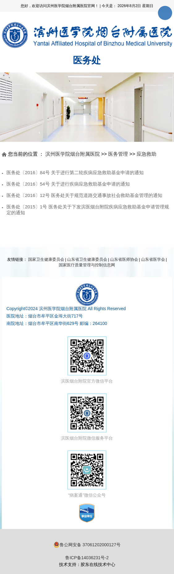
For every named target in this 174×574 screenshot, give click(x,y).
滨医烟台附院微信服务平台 (87, 417)
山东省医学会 (153, 259)
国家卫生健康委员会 (46, 259)
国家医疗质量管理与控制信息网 (87, 265)
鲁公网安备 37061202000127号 (87, 545)
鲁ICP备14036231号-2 (86, 557)
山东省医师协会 (124, 259)
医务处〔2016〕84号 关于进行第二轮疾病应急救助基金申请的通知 (75, 172)
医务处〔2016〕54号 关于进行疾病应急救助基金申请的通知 (68, 184)
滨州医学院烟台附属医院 (72, 154)
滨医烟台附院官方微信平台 (87, 359)
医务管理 (118, 154)
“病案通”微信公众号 (87, 474)
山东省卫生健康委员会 (87, 259)
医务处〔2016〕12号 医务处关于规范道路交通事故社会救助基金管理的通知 (84, 195)
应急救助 (146, 154)
